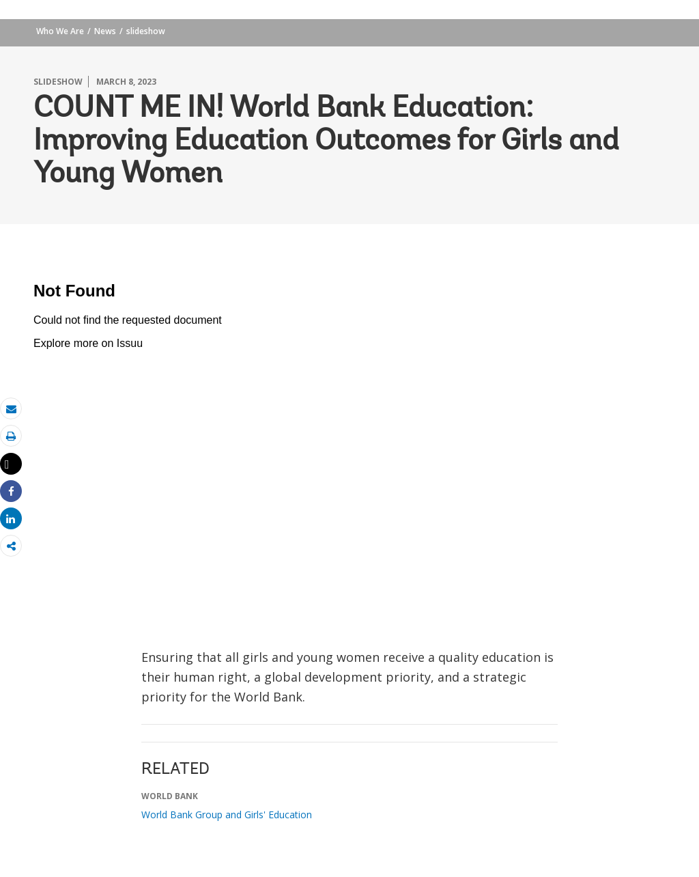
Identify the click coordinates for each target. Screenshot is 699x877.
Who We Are (60, 31)
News (105, 31)
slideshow (145, 31)
